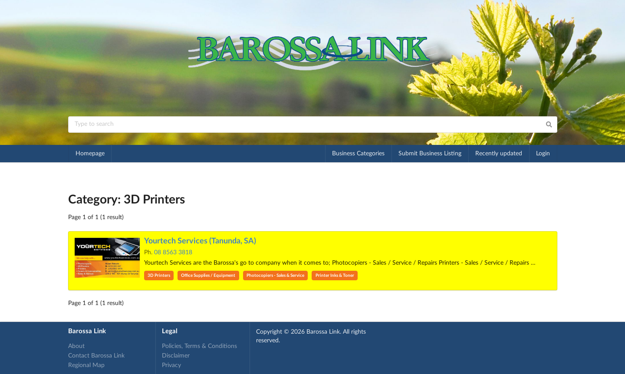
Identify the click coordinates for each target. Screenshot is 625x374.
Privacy (171, 365)
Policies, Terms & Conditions (199, 346)
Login (543, 154)
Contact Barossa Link (96, 356)
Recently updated (498, 154)
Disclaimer (176, 356)
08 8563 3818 (173, 252)
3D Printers (159, 275)
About (76, 346)
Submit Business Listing (429, 154)
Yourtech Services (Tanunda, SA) (200, 241)
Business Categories (358, 154)
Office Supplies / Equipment (208, 275)
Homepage (90, 154)
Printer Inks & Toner (335, 275)
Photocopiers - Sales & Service (275, 275)
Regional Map (86, 365)
